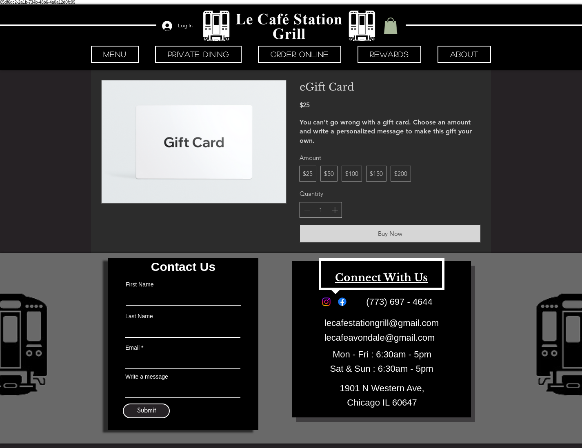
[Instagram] (326, 301)
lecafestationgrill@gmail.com (381, 323)
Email (132, 347)
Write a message (146, 376)
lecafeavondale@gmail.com (379, 338)
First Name (139, 284)
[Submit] (146, 411)
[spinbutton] (321, 210)
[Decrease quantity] (307, 209)
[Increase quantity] (335, 209)
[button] (391, 26)
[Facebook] (342, 301)
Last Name (139, 316)
